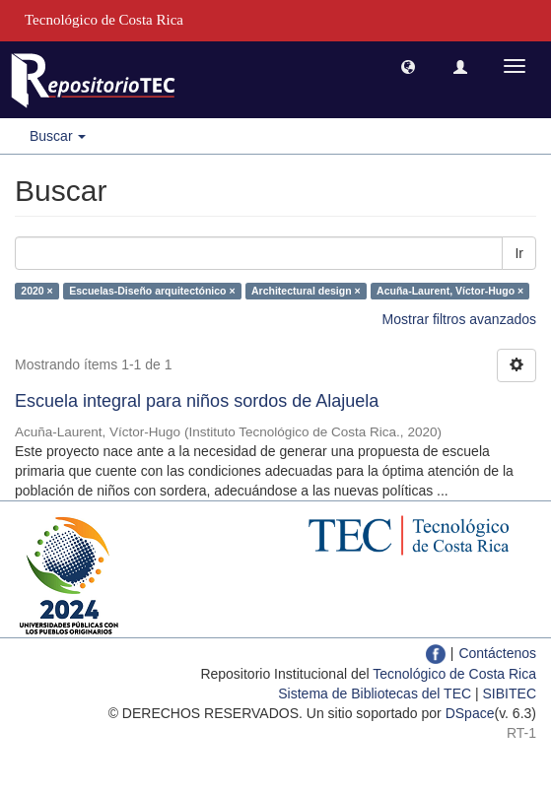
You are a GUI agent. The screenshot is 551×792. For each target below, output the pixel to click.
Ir (519, 253)
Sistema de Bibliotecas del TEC (374, 693)
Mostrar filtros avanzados (459, 319)
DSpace (470, 713)
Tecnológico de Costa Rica (454, 674)
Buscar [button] (58, 136)
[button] (408, 66)
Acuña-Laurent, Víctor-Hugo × (450, 291)
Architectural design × (306, 291)
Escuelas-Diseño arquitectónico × (152, 291)
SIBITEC (509, 693)
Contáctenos (497, 653)
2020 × (36, 291)
